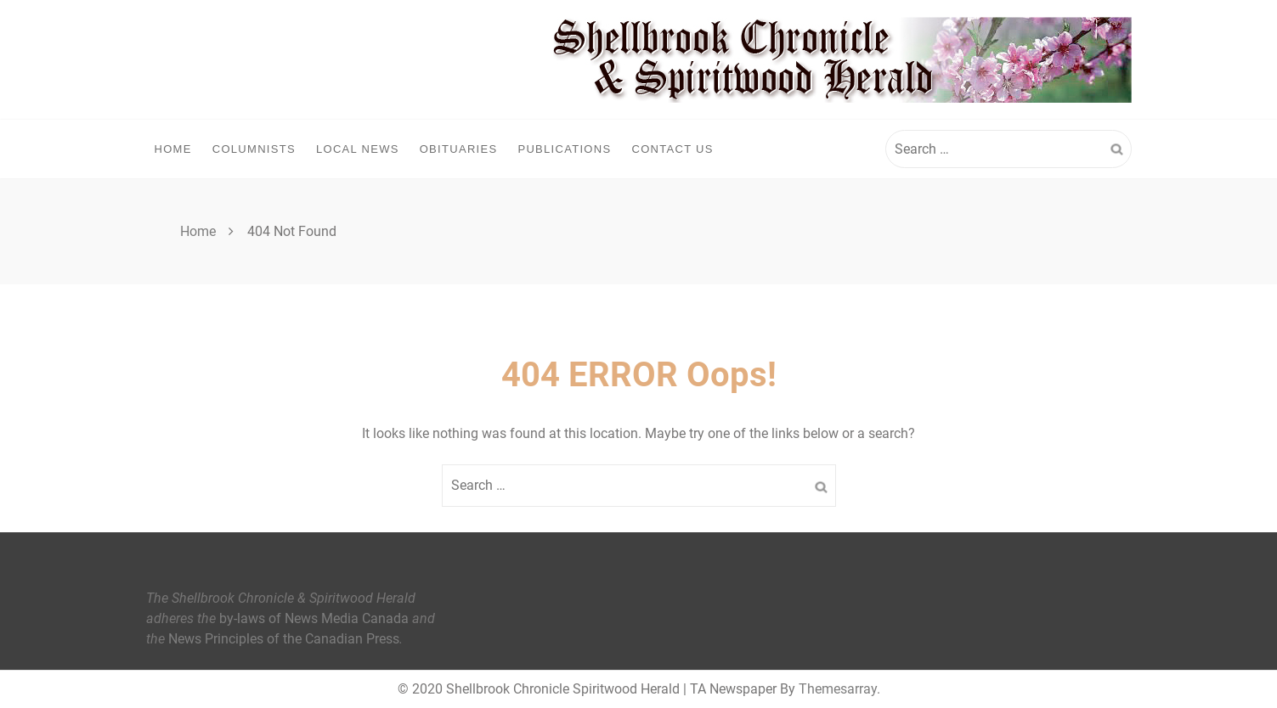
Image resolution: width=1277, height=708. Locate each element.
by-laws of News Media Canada (314, 618)
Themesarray (838, 689)
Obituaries (459, 149)
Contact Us (672, 149)
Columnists (254, 149)
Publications (564, 149)
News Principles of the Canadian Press (283, 639)
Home (173, 149)
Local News (357, 149)
